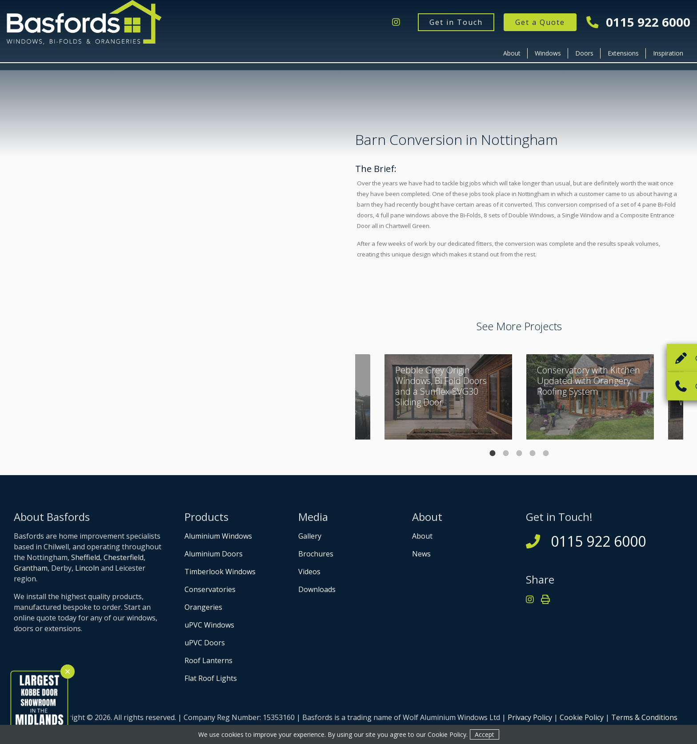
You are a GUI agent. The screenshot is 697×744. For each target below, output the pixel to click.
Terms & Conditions (644, 717)
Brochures (315, 554)
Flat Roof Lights (210, 678)
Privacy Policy (530, 717)
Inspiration (668, 53)
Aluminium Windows (218, 536)
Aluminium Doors (213, 554)
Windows (548, 53)
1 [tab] (492, 453)
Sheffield (85, 557)
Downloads (317, 589)
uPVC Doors (204, 643)
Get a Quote (540, 22)
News (421, 554)
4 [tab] (532, 453)
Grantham (31, 568)
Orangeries (203, 607)
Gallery (309, 536)
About (512, 53)
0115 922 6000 (638, 22)
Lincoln (87, 568)
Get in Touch (456, 22)
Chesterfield (124, 557)
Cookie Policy (582, 717)
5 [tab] (545, 453)
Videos (309, 571)
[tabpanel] (590, 397)
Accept (484, 734)
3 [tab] (519, 453)
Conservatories (210, 589)
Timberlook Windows (220, 571)
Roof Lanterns (208, 660)
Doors (584, 53)
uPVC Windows (209, 625)
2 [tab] (505, 453)
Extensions (623, 53)
